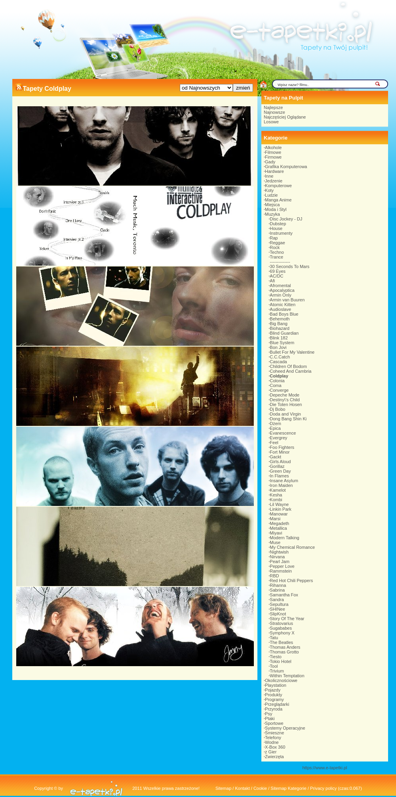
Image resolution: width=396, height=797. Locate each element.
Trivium (277, 671)
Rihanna (278, 585)
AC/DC (276, 276)
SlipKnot (278, 613)
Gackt (275, 456)
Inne (269, 176)
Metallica (278, 528)
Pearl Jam (279, 561)
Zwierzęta (274, 756)
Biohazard (279, 328)
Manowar (278, 514)
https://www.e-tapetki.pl (324, 767)
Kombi (276, 499)
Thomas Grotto (284, 651)
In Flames (279, 475)
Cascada (278, 361)
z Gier (270, 751)
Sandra (277, 599)
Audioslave (280, 309)
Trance (276, 257)
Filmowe (273, 152)
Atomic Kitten (282, 304)
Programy (274, 699)
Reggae (277, 242)
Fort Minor (279, 452)
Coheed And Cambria (290, 371)
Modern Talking (284, 537)
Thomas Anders (285, 647)
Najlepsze (273, 107)
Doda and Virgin (285, 414)
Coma (275, 385)
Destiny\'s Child (284, 399)
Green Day (280, 471)
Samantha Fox (284, 594)
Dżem (275, 423)
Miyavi (276, 533)
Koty (269, 190)
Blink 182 (278, 337)
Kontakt (242, 788)
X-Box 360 (275, 747)
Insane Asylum (284, 480)
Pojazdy (272, 690)
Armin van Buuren (287, 299)
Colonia (277, 380)
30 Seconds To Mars (289, 266)
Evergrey (278, 437)
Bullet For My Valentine (292, 352)
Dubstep (278, 223)
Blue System (282, 342)
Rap (274, 238)
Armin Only (280, 295)
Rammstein (281, 571)
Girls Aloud (280, 461)
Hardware (274, 171)
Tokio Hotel (280, 661)
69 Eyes (278, 271)
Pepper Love (282, 566)
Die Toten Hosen (286, 404)
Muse (275, 542)
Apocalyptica (282, 290)
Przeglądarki (277, 704)
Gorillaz (277, 466)
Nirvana (277, 556)
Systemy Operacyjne (285, 728)
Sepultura (279, 604)
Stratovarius (281, 623)
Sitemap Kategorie (288, 788)
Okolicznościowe (281, 680)
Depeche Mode (284, 395)
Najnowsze (274, 112)
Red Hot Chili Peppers (291, 580)
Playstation (275, 685)
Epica (275, 428)
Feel (274, 442)
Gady (270, 161)
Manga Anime (278, 199)
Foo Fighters (282, 447)
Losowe (271, 121)
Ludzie (271, 195)
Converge (279, 390)
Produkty (273, 694)
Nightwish (279, 552)
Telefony (273, 737)
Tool (274, 666)
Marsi (275, 518)
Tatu (274, 637)
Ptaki (269, 718)
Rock (275, 247)
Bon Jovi (278, 347)
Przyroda (273, 709)
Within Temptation (287, 675)
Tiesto (276, 656)
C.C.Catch (280, 356)
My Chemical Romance (292, 547)
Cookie (260, 788)
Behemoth (279, 318)
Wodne (272, 742)
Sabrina (277, 590)
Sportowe (274, 723)
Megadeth (279, 523)
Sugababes (281, 628)
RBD (274, 575)
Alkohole (273, 147)
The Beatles (281, 642)
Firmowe (273, 157)
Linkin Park (280, 509)
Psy (268, 713)
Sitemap (223, 788)
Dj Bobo (277, 409)
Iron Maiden (281, 485)
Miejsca (272, 204)
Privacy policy (323, 788)
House (276, 228)
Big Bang (278, 323)
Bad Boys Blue (284, 314)
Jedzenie (273, 180)
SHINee (277, 609)
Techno (277, 252)
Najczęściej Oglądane (285, 117)
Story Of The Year (287, 618)
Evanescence (283, 433)
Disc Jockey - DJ (286, 218)
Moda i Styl (275, 209)
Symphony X (282, 632)
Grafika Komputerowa (286, 166)
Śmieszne (274, 732)
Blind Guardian (284, 333)
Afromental (280, 285)
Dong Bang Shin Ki (288, 418)
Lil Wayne (279, 504)
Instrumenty (281, 233)
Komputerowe (278, 185)
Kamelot (278, 490)
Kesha (276, 494)
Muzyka (272, 214)
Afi (272, 280)
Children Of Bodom (288, 366)
